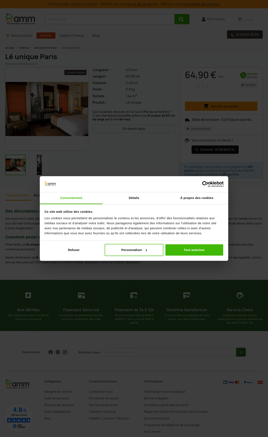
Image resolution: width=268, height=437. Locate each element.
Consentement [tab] (71, 198)
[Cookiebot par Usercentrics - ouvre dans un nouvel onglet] (205, 184)
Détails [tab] (134, 198)
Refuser (74, 250)
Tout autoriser (194, 250)
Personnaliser (134, 250)
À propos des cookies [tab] (196, 198)
